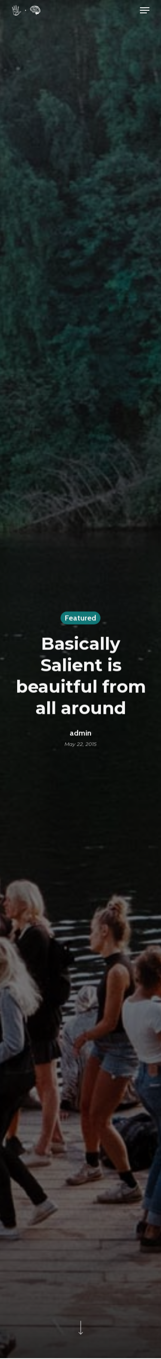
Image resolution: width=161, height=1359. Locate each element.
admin (80, 734)
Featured (80, 619)
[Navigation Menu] (144, 10)
